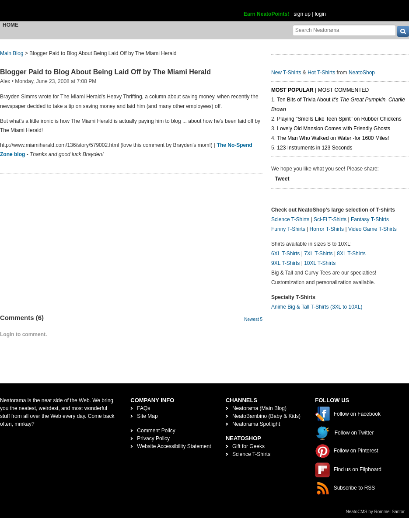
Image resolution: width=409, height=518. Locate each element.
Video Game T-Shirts (372, 229)
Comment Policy (156, 431)
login (320, 14)
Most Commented (343, 90)
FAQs (143, 408)
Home (10, 25)
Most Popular (292, 90)
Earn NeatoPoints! (266, 14)
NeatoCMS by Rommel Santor (375, 511)
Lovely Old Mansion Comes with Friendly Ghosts (333, 128)
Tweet (282, 179)
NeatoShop (362, 73)
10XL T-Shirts (320, 263)
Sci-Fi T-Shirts (330, 219)
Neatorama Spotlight (256, 424)
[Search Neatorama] (344, 29)
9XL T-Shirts (285, 263)
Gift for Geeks (248, 446)
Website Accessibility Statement (174, 446)
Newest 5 (253, 319)
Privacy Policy (153, 438)
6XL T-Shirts (285, 253)
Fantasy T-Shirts (370, 219)
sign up (302, 14)
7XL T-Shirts (318, 253)
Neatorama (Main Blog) (259, 408)
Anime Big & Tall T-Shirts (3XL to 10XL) (317, 307)
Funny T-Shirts (288, 229)
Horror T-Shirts (327, 229)
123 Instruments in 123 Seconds (314, 148)
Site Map (147, 416)
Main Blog (11, 53)
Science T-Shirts (290, 219)
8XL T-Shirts (351, 253)
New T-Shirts (286, 73)
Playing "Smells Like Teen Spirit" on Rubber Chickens (339, 119)
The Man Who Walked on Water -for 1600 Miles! (333, 138)
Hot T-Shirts (321, 73)
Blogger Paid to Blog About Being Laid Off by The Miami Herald (105, 72)
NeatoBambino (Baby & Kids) (266, 416)
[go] (403, 31)
